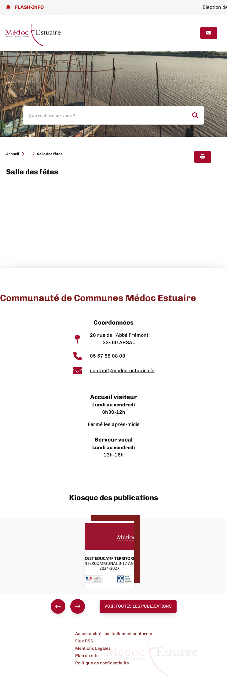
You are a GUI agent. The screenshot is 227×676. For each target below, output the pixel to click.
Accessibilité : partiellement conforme (113, 633)
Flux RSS (84, 641)
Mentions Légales (93, 648)
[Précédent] (58, 606)
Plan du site (87, 655)
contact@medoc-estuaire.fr (122, 370)
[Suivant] (77, 606)
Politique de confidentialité (102, 663)
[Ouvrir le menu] (190, 32)
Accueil (12, 154)
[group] (68, 606)
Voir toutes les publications (138, 606)
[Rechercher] (195, 115)
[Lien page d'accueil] (33, 33)
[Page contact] (208, 33)
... (28, 154)
